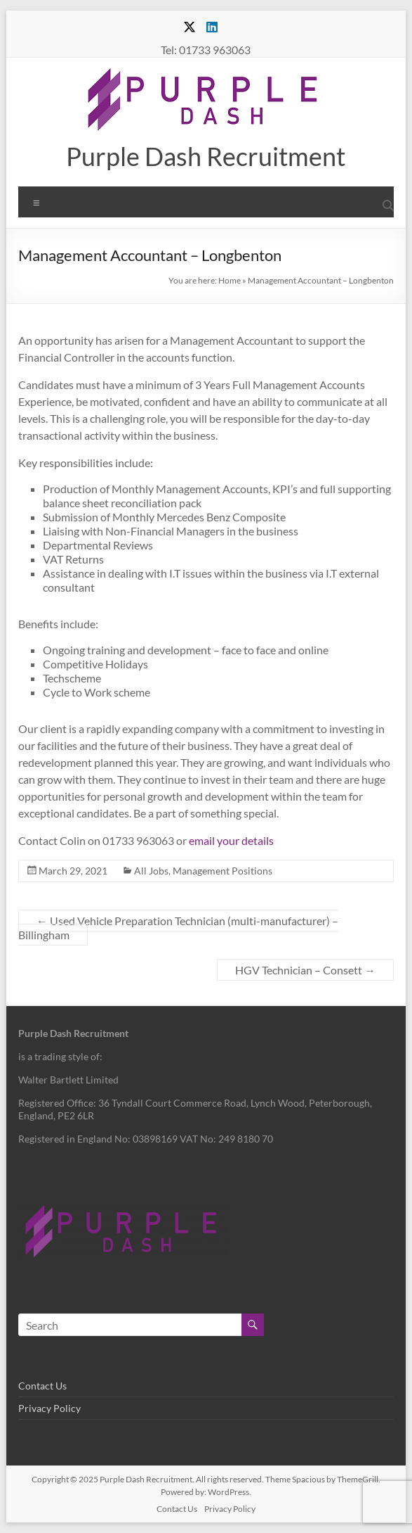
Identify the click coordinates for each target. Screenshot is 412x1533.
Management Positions (222, 871)
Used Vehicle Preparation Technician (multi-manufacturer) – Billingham (178, 927)
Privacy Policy (49, 1408)
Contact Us (42, 1386)
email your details (231, 840)
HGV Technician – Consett (305, 970)
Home (229, 280)
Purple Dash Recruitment (205, 156)
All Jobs (151, 871)
